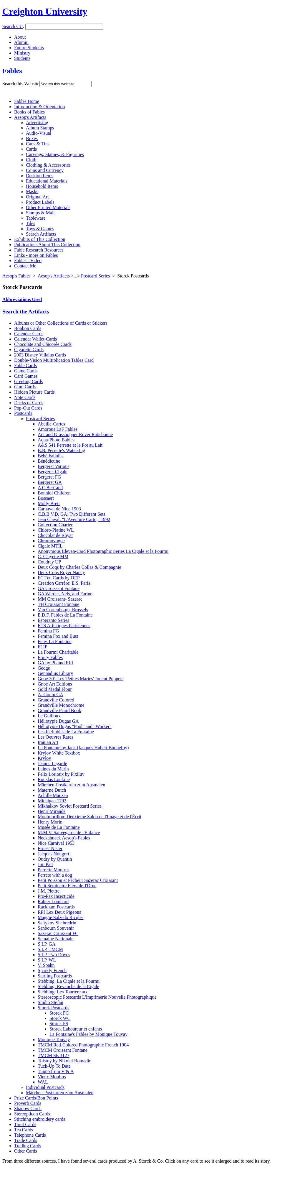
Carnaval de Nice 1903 (59, 508)
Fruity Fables (50, 657)
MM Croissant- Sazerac (60, 598)
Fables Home (26, 101)
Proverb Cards (27, 1103)
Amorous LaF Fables (57, 429)
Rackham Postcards (56, 906)
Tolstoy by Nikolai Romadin (64, 1060)
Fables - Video (28, 260)
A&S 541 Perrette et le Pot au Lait (70, 445)
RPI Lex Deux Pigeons (59, 912)
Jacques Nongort (53, 853)
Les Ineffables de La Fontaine (66, 731)
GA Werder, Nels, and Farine (65, 593)
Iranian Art (48, 742)
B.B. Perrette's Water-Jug (61, 450)
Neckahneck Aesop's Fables (64, 837)
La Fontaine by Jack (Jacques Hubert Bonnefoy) (83, 747)
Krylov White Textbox (59, 752)
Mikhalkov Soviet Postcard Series (70, 805)
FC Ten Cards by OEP (59, 577)
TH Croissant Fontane (58, 604)
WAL (43, 1081)
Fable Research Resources (39, 249)
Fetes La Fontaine (55, 641)
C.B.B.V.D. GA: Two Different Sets (71, 514)
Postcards (23, 413)
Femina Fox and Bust (58, 636)
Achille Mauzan (53, 795)
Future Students (29, 47)
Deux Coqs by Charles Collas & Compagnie (79, 567)
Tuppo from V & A (56, 1071)
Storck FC (59, 1012)
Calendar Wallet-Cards (35, 338)
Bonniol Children (54, 492)
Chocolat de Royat (55, 535)
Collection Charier (55, 524)
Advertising (37, 122)
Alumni (21, 42)
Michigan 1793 (52, 800)
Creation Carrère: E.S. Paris (64, 583)
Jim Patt (45, 864)
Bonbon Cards (27, 328)
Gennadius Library (55, 673)
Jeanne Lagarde (52, 763)
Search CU (12, 26)
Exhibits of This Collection (39, 239)
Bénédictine (49, 461)
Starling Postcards (55, 975)
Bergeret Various (53, 466)
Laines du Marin (53, 768)
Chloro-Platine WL (56, 530)
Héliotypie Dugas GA (58, 721)
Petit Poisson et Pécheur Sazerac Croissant (78, 880)
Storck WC (59, 1018)
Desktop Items (39, 175)
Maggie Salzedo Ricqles (61, 917)
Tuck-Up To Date (54, 1066)
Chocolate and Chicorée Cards (43, 344)
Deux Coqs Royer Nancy (61, 572)
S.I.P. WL (47, 959)
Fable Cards (25, 365)
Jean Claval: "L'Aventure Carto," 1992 (74, 519)
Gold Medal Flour (55, 689)
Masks (32, 191)
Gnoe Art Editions (55, 683)
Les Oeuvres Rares (55, 736)
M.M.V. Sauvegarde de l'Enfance (69, 832)
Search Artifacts (41, 233)
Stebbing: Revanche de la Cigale (68, 986)
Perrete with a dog (55, 874)
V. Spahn (46, 965)
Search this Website (20, 83)
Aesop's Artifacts (30, 117)
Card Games (26, 376)
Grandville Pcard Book (59, 710)
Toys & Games (40, 228)
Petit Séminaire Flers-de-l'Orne (67, 885)
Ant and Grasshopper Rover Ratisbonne (75, 434)
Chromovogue (51, 540)
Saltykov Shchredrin (57, 922)
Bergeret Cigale (52, 471)
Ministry (22, 52)
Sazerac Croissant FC (58, 933)
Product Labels (40, 202)
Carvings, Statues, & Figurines (55, 154)
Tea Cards (23, 1129)
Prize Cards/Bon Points (36, 1097)
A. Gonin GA (50, 694)
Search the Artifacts (25, 311)
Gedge (44, 667)
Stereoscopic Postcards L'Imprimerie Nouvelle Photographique (97, 997)
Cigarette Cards (29, 349)
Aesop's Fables (16, 275)
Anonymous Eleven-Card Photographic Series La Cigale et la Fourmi (103, 551)
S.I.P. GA (46, 943)
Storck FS (58, 1023)
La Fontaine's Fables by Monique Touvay (88, 1034)
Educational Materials (46, 180)
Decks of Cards (28, 402)
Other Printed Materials (48, 207)
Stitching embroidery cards (39, 1119)
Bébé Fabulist (51, 455)
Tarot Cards (25, 1124)
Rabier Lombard (53, 901)
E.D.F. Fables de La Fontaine (65, 614)
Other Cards (25, 1150)
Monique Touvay (54, 1039)
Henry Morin (50, 821)
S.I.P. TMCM (50, 949)
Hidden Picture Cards (34, 392)
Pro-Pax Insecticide (56, 896)
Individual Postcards (45, 1087)
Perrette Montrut (53, 869)
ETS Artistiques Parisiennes (64, 625)
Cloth (31, 159)
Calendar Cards (28, 333)
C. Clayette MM (53, 556)
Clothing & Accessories (48, 164)
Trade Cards (25, 1140)
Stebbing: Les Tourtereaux (62, 991)
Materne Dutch (52, 790)
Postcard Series (95, 275)
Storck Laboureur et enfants (75, 1028)
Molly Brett (49, 503)
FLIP (42, 646)
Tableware (35, 218)
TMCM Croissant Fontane (62, 1050)
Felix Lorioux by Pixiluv (61, 774)
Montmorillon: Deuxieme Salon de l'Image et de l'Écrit (89, 816)
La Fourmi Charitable (58, 652)
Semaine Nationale (55, 938)
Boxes (32, 138)
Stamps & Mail (40, 212)
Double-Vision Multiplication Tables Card (54, 360)
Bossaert (46, 498)
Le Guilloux (49, 715)
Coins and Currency (45, 170)
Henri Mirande (52, 811)
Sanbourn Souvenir (56, 928)
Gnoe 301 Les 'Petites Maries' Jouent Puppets (80, 678)
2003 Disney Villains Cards (40, 354)
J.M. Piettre (48, 890)
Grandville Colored (56, 699)
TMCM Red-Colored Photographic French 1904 (83, 1044)
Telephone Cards (30, 1135)
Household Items (42, 186)
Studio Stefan (50, 1002)
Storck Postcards (53, 1007)
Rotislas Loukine (54, 779)
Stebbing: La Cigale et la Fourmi (69, 981)
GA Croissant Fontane (58, 588)
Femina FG (48, 630)
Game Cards (26, 370)
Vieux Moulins (52, 1076)
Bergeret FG (49, 476)
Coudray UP (49, 561)
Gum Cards (25, 386)
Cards (31, 149)
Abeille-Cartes (51, 423)
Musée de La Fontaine (59, 827)
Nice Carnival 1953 (56, 843)
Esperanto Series (53, 620)
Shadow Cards (28, 1108)
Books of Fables (29, 111)
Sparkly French (52, 970)
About (20, 37)
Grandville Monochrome (61, 705)
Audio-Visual (38, 133)
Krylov (44, 758)
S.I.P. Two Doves (54, 954)
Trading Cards (27, 1145)
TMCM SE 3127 (53, 1055)
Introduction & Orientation (39, 106)
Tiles (30, 223)
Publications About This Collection (47, 244)
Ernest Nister (50, 848)
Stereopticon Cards (32, 1113)
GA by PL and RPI (55, 662)
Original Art (37, 196)
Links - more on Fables (36, 255)
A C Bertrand (50, 487)
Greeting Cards (28, 381)
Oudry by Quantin (55, 859)
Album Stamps (40, 127)
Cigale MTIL (50, 545)
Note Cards (24, 397)
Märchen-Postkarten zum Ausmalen (71, 784)
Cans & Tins (37, 143)
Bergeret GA (50, 482)
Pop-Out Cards (28, 407)
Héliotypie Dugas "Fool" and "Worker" (75, 726)
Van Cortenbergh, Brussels (63, 609)
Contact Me (25, 265)
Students (22, 58)
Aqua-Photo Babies (56, 439)
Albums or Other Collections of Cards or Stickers (60, 323)
